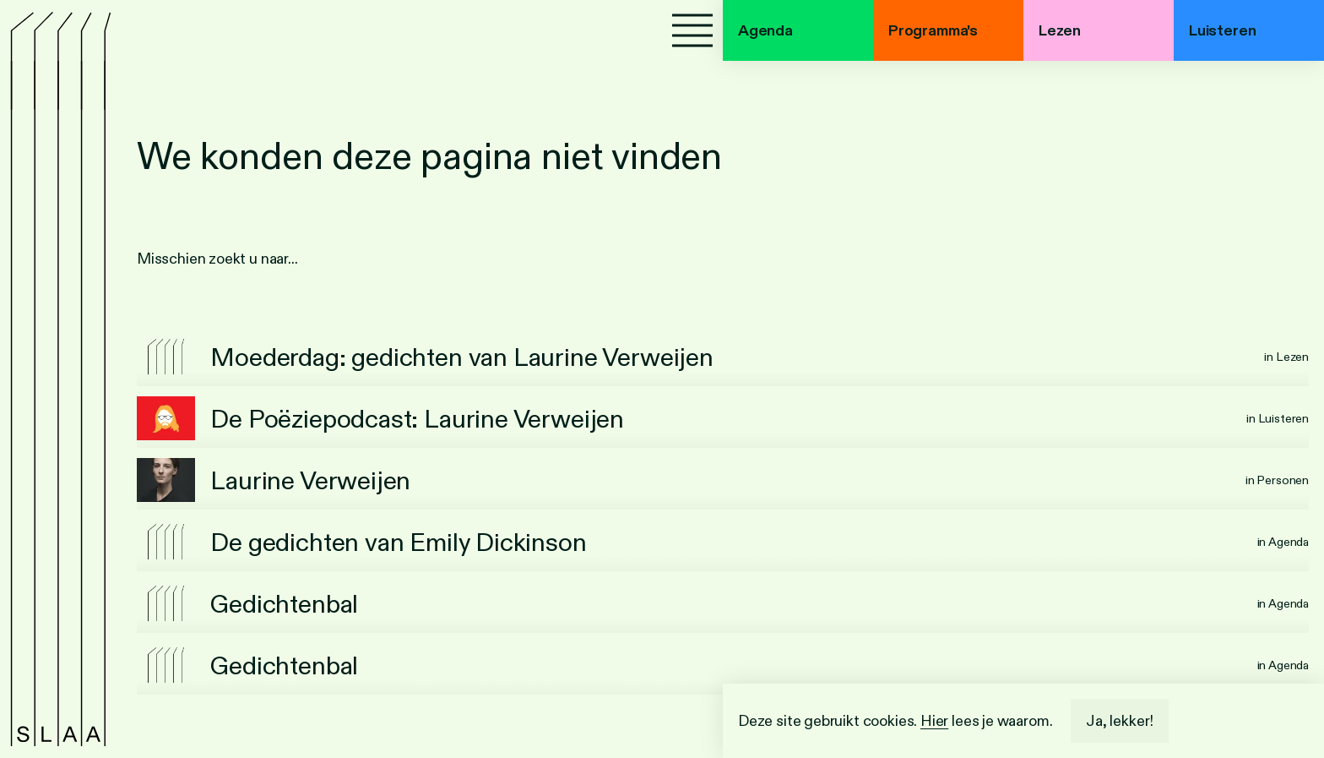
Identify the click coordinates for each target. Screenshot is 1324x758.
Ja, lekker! (1119, 721)
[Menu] (692, 30)
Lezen (1060, 30)
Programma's (933, 30)
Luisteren (1222, 30)
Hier (934, 721)
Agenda (765, 30)
